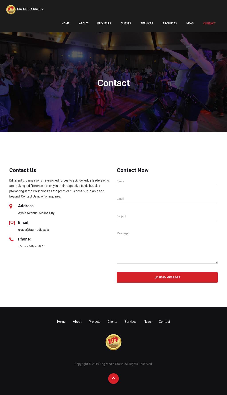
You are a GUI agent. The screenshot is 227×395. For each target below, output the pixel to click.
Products (170, 23)
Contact (209, 23)
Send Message (167, 277)
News (190, 23)
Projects (104, 23)
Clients (126, 23)
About (83, 23)
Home (65, 23)
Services (147, 23)
